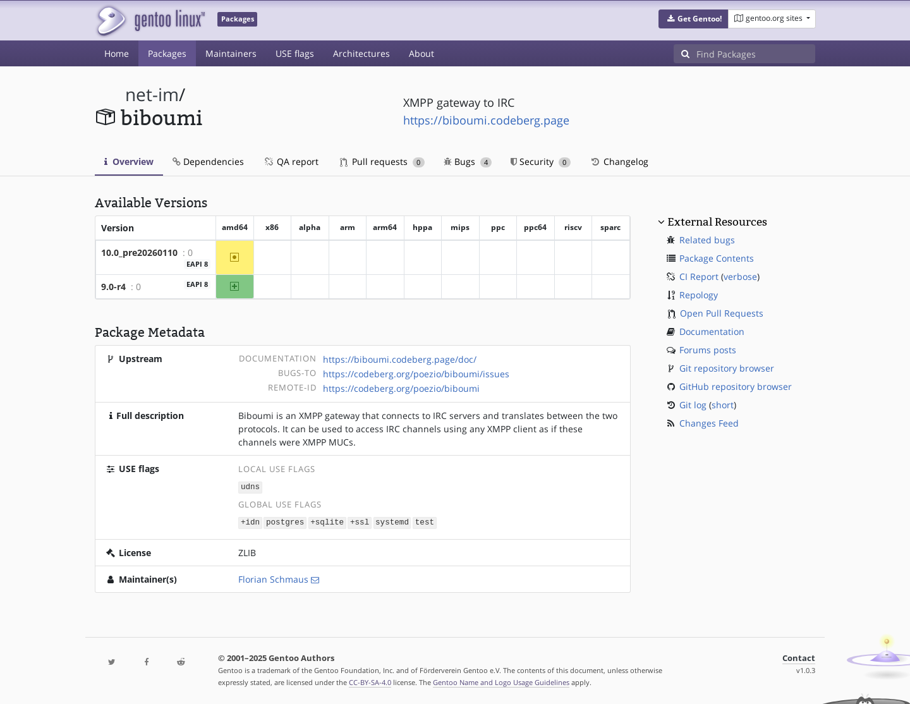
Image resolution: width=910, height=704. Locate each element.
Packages (167, 53)
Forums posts (707, 350)
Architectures (361, 53)
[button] (693, 18)
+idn (250, 521)
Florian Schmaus (273, 578)
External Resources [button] (717, 221)
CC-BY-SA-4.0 (370, 681)
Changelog (619, 161)
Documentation (711, 331)
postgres (285, 521)
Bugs (468, 161)
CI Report (699, 276)
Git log (693, 405)
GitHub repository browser (735, 386)
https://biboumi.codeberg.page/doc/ (399, 359)
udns (250, 487)
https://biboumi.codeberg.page (486, 120)
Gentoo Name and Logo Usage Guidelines (501, 681)
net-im (152, 94)
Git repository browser (726, 368)
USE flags (295, 53)
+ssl (359, 521)
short (723, 405)
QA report (290, 161)
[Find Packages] (755, 53)
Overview (129, 161)
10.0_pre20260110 (139, 252)
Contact (798, 657)
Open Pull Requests (721, 313)
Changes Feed (709, 423)
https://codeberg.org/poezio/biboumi (401, 388)
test (424, 521)
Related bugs (707, 240)
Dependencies (208, 161)
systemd (392, 521)
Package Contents (716, 258)
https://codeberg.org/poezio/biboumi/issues (416, 374)
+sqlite (327, 521)
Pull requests (382, 161)
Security (541, 161)
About (421, 53)
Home (116, 53)
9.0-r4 (113, 287)
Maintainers (231, 53)
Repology (698, 295)
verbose (740, 276)
